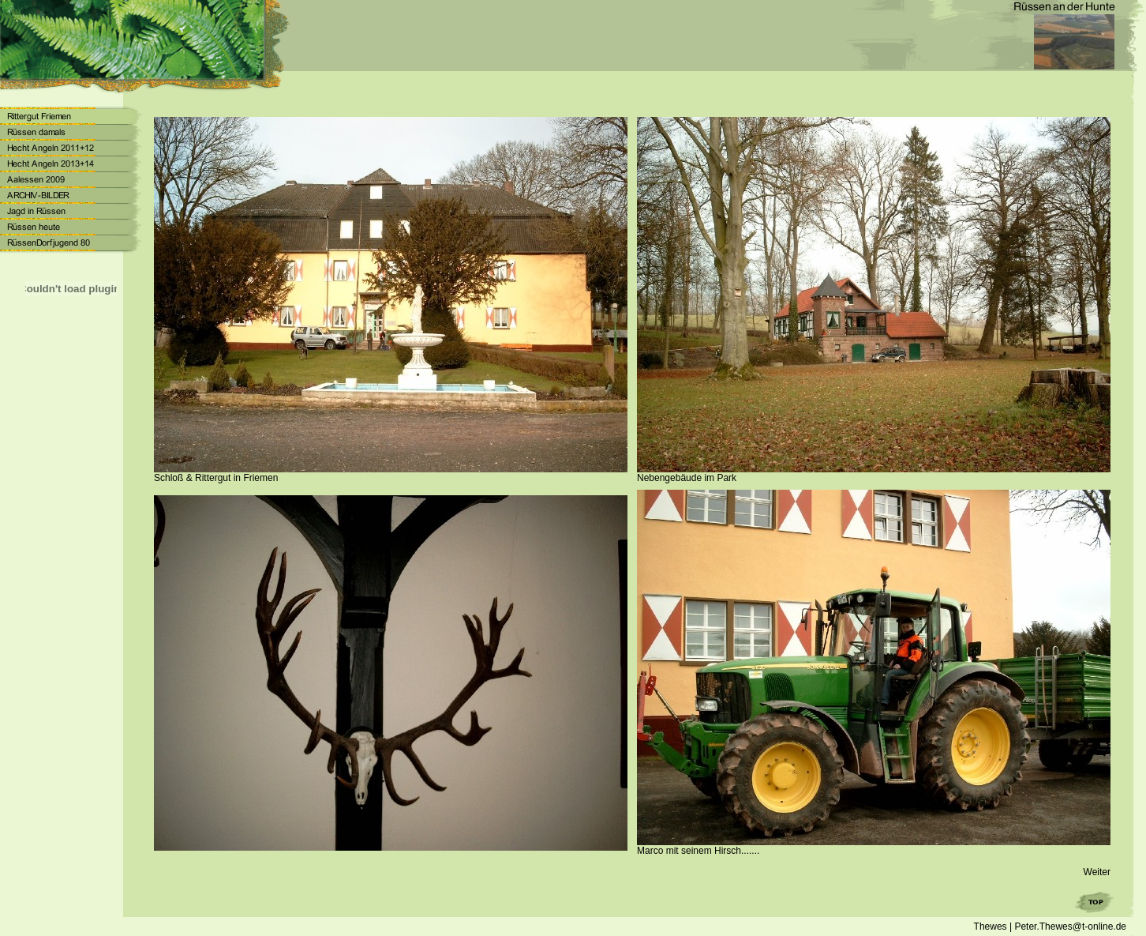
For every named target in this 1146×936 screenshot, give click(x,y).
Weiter (1097, 872)
